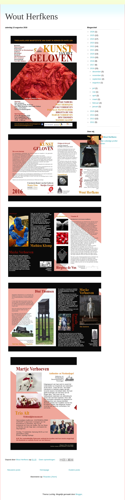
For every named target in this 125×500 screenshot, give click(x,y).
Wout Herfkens (31, 16)
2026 (92, 32)
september (97, 79)
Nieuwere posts (13, 470)
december (96, 71)
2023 (92, 43)
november (96, 75)
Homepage (44, 470)
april (94, 95)
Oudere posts (74, 470)
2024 (92, 39)
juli (93, 88)
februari (95, 103)
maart (95, 99)
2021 (92, 50)
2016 (92, 68)
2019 (92, 57)
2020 (92, 54)
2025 (92, 35)
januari (95, 106)
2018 (92, 61)
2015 (92, 111)
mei (94, 92)
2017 (92, 65)
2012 (92, 122)
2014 (92, 115)
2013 (92, 118)
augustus (96, 83)
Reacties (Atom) (50, 477)
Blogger (79, 494)
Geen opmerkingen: (47, 460)
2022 (92, 46)
